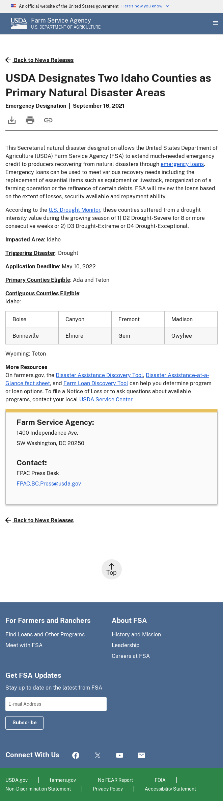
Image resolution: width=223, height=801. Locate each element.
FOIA (160, 780)
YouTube (119, 756)
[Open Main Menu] (215, 23)
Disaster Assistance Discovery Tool (99, 375)
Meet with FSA (24, 645)
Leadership (126, 645)
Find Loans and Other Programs (45, 634)
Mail (141, 756)
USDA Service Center (105, 399)
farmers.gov (63, 780)
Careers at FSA (131, 656)
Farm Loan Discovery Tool (95, 383)
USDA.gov (16, 780)
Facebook (76, 756)
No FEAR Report (115, 780)
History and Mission (136, 634)
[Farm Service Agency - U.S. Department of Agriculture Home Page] (66, 23)
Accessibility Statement (170, 789)
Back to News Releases (39, 60)
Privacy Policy (108, 789)
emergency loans (182, 164)
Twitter (97, 756)
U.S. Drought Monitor (74, 210)
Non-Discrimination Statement (38, 789)
